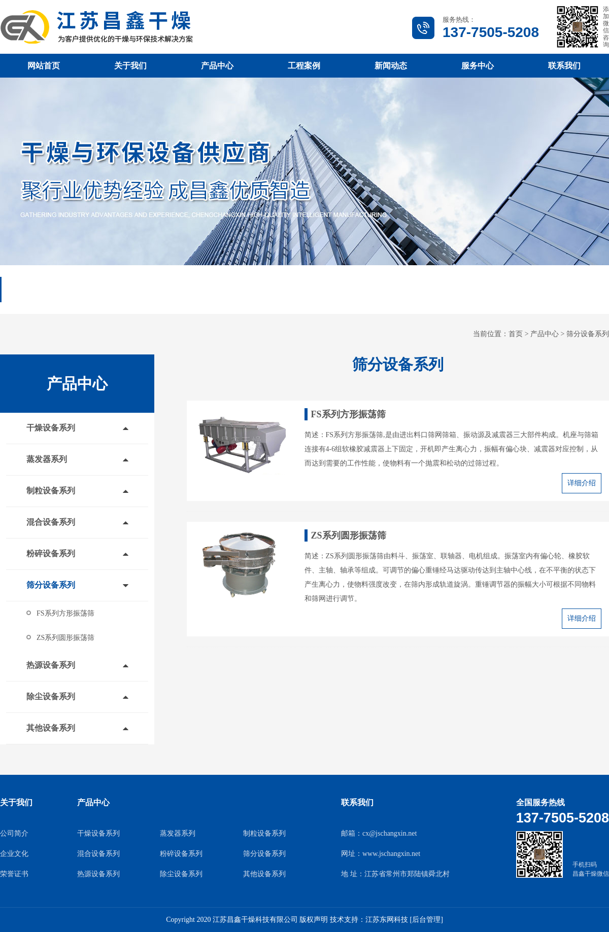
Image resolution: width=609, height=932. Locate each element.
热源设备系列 (50, 665)
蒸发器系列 (46, 459)
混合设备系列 (50, 522)
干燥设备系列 (50, 427)
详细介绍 (581, 483)
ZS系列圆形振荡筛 (65, 637)
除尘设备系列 (50, 696)
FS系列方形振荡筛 (65, 613)
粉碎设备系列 (50, 553)
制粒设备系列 (50, 490)
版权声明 (313, 919)
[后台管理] (426, 919)
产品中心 (544, 334)
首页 (516, 334)
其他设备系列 (50, 728)
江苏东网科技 (386, 919)
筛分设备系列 (587, 334)
